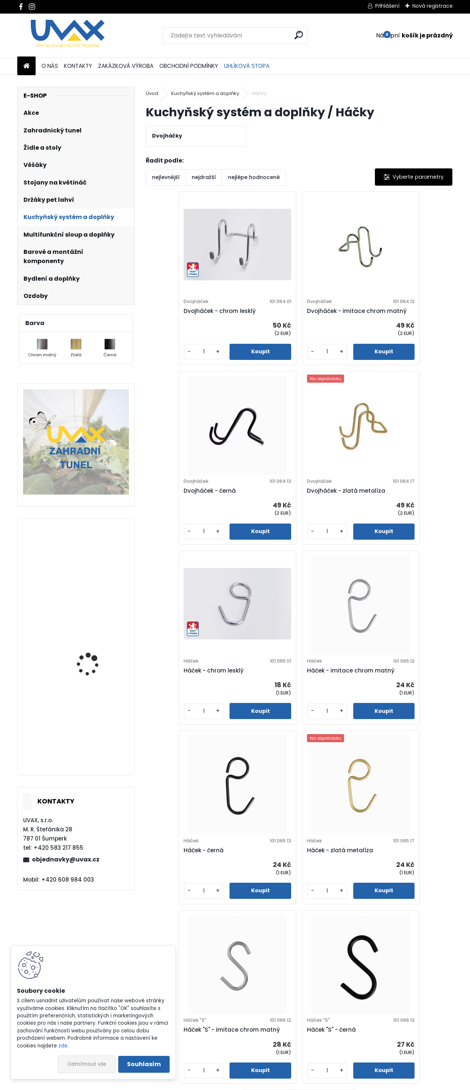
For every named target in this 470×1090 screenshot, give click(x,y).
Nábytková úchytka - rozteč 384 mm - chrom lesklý (96, 678)
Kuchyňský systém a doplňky (205, 93)
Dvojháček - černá (384, 315)
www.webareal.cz (264, 1082)
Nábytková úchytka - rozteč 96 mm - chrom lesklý (94, 589)
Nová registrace (432, 6)
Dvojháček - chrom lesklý (190, 315)
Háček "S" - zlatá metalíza (344, 876)
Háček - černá (174, 692)
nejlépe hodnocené (254, 177)
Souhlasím (144, 1064)
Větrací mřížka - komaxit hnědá (86, 742)
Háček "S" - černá (229, 876)
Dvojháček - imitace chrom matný (295, 315)
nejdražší (204, 177)
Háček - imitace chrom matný (391, 504)
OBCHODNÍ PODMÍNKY (188, 66)
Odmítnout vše (86, 1064)
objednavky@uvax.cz (66, 859)
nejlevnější (166, 177)
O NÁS (49, 66)
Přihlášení (387, 6)
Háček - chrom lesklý (286, 504)
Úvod (152, 93)
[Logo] (67, 35)
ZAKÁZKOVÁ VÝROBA (125, 66)
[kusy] (169, 360)
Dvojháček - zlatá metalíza (193, 504)
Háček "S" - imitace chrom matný (395, 692)
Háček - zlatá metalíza (289, 692)
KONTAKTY (78, 66)
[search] (298, 35)
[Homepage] (26, 66)
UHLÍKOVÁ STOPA (247, 66)
